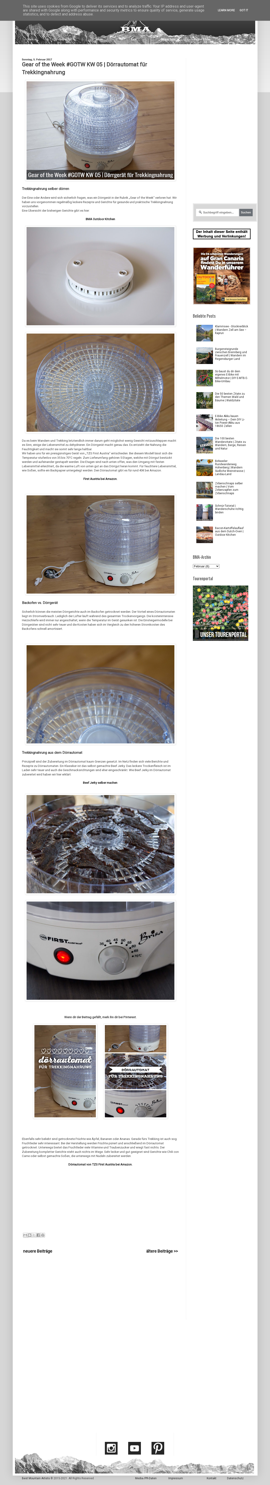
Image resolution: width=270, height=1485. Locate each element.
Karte (134, 39)
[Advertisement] (100, 1287)
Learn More (226, 10)
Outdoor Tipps (168, 39)
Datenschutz (235, 1478)
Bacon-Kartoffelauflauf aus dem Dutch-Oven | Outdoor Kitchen (229, 531)
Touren (99, 39)
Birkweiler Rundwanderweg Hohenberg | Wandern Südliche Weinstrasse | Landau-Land (230, 467)
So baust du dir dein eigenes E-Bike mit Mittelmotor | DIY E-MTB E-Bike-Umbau (231, 376)
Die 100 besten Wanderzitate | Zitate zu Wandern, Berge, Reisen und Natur (230, 443)
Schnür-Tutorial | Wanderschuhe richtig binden (229, 509)
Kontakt (211, 1478)
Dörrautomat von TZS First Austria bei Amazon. (100, 1164)
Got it (244, 10)
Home (30, 39)
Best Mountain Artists (36, 1478)
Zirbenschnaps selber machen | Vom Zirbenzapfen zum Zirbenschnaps (229, 488)
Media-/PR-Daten (146, 1478)
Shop (236, 39)
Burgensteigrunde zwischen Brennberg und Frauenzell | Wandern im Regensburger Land (231, 354)
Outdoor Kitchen (202, 39)
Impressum (175, 1478)
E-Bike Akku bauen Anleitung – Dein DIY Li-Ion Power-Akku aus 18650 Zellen (230, 421)
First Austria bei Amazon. (100, 479)
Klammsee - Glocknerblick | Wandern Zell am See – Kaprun (231, 330)
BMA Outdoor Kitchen (100, 219)
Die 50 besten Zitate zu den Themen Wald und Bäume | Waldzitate (230, 397)
